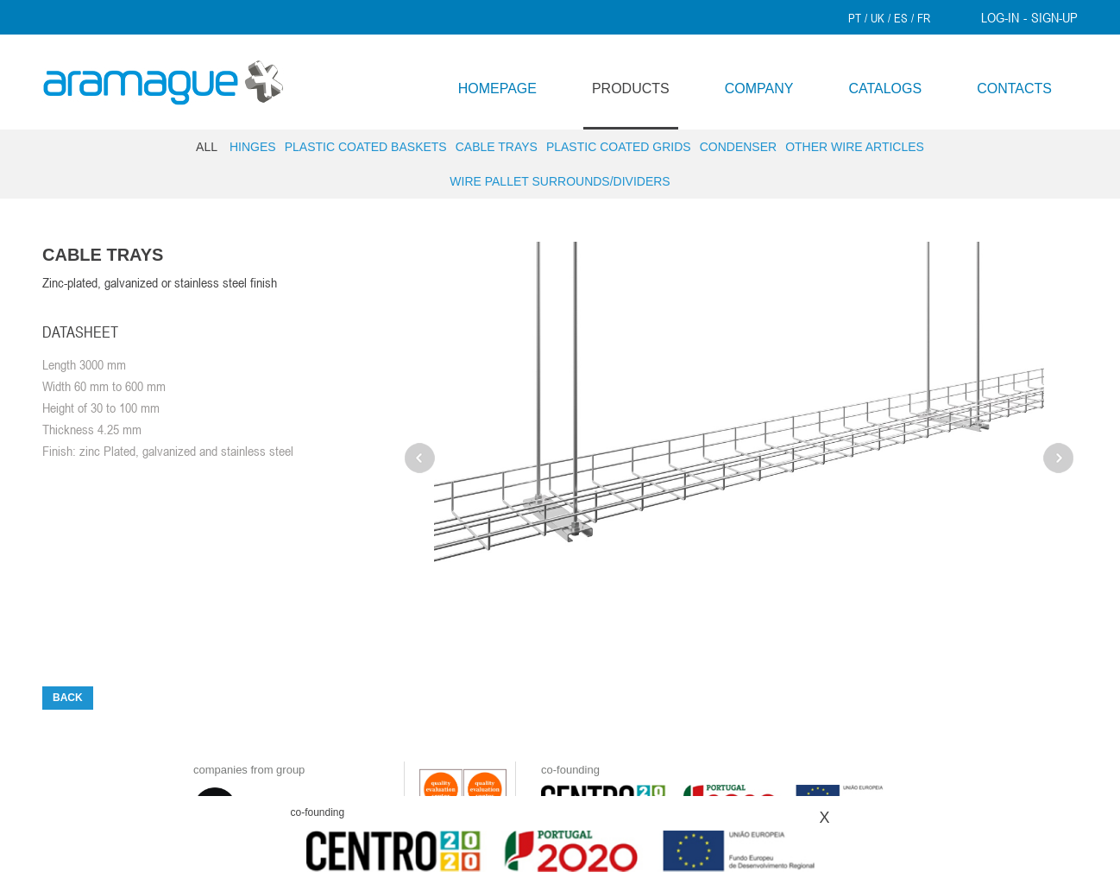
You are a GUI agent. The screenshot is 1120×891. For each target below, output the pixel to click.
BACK (68, 698)
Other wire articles (854, 147)
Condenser (738, 147)
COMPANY (759, 88)
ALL (206, 147)
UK (877, 18)
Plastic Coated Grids (618, 147)
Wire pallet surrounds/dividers (560, 181)
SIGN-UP (1054, 17)
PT (854, 18)
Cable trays (497, 147)
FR (923, 18)
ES (901, 18)
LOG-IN (1000, 17)
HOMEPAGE (497, 88)
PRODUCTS (631, 88)
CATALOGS (885, 88)
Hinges (253, 147)
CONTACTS (1014, 88)
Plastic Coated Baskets (366, 147)
